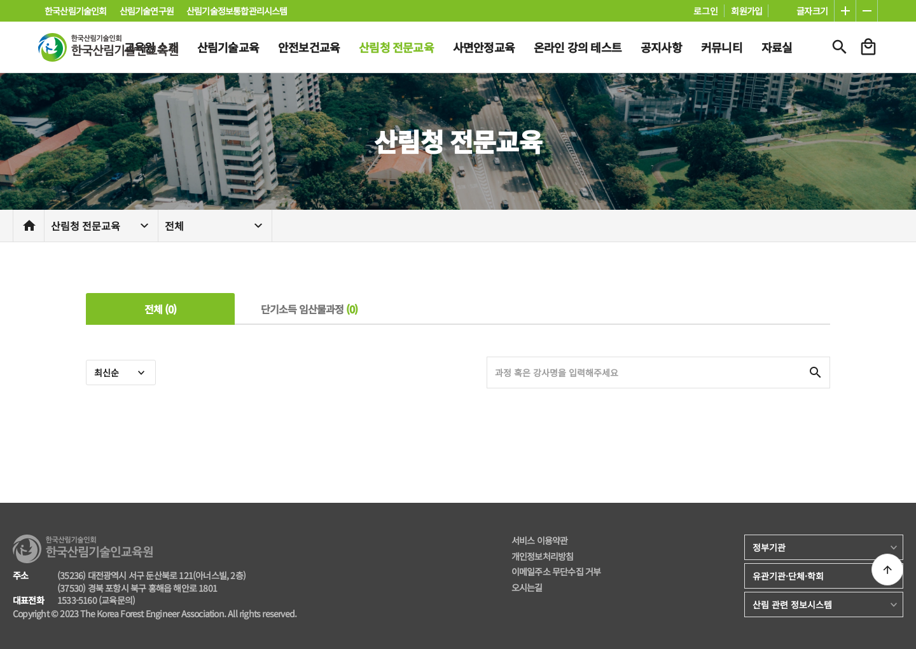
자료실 (777, 47)
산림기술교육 (228, 47)
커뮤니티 (721, 47)
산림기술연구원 (147, 10)
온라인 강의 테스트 (577, 47)
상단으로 (887, 569)
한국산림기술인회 (76, 10)
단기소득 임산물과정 (309, 309)
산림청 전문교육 (396, 47)
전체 (174, 225)
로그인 (705, 10)
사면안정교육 (484, 47)
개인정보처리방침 (542, 556)
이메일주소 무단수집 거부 (556, 572)
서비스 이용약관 (539, 541)
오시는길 (527, 588)
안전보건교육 (309, 47)
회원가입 (746, 10)
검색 (839, 47)
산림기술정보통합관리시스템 (237, 10)
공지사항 (661, 47)
